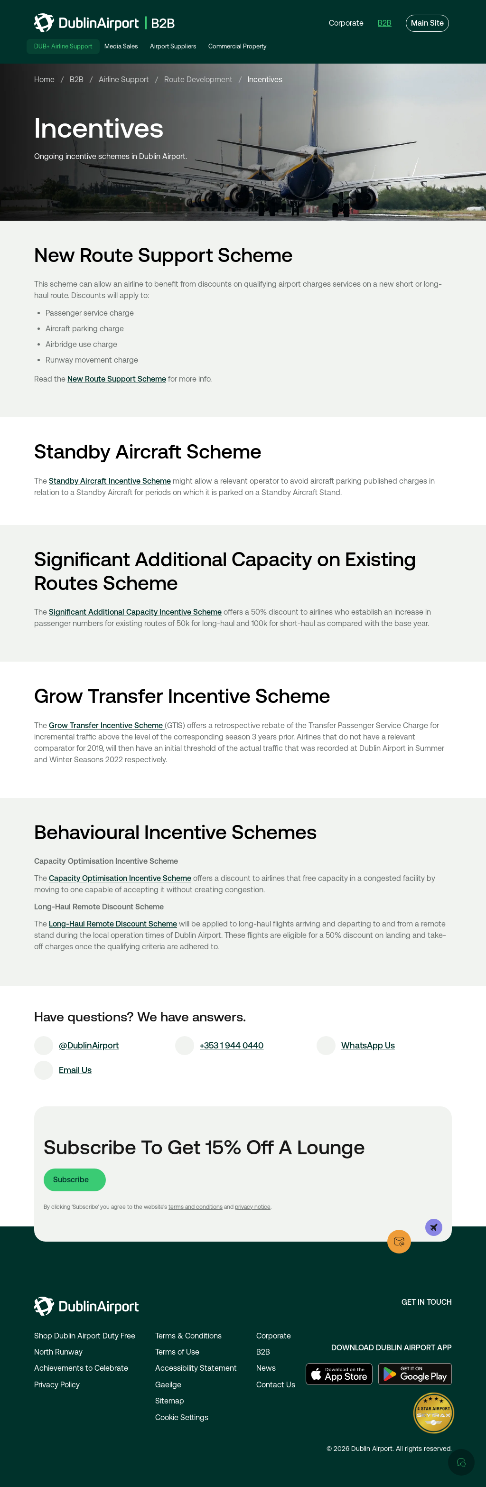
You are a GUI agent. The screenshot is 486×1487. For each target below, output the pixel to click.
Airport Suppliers (173, 46)
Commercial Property (237, 46)
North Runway (58, 1351)
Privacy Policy (57, 1384)
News (266, 1368)
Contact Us (275, 1384)
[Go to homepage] (104, 22)
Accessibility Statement (196, 1368)
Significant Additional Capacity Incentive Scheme (135, 613)
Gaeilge (168, 1384)
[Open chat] (461, 1107)
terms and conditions (195, 1207)
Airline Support (124, 80)
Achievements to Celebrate (81, 1368)
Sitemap (169, 1400)
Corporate (273, 1335)
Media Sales (121, 46)
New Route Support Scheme (116, 379)
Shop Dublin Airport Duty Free (84, 1335)
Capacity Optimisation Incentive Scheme (120, 879)
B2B (77, 80)
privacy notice (253, 1207)
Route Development (198, 80)
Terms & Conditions (188, 1335)
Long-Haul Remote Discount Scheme (113, 924)
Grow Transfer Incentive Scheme (107, 726)
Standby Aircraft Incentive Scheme (110, 481)
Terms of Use (177, 1351)
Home (44, 80)
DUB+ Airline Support (63, 46)
